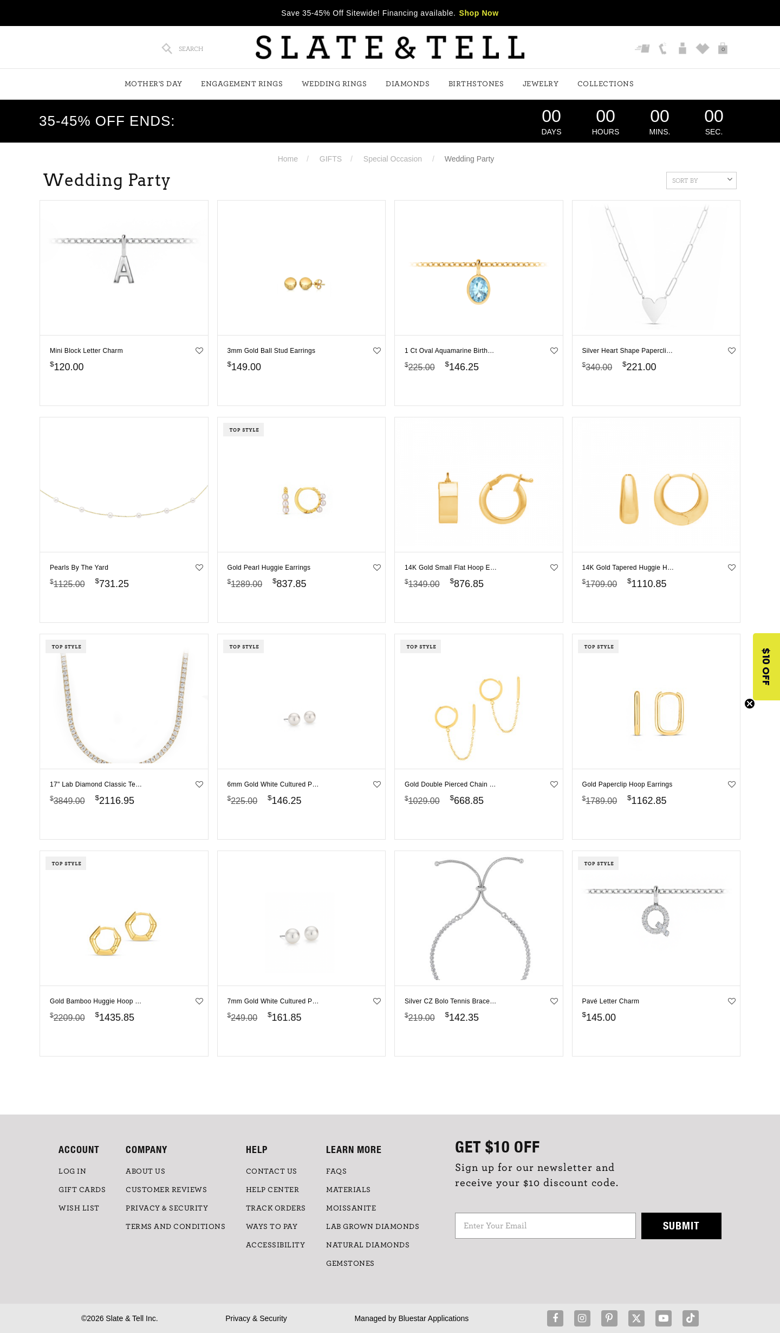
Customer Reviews (166, 1190)
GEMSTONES (350, 1263)
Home (288, 158)
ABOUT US (145, 1171)
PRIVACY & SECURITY (167, 1208)
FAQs (336, 1171)
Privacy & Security (256, 1318)
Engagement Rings (242, 84)
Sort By (702, 179)
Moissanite (351, 1208)
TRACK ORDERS (276, 1208)
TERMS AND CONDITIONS (175, 1227)
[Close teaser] (749, 703)
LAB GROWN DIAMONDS (372, 1227)
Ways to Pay (272, 1227)
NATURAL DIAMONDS (368, 1245)
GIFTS (331, 158)
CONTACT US (271, 1171)
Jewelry (541, 84)
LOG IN (72, 1171)
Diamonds (408, 84)
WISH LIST (79, 1208)
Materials (348, 1190)
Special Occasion (392, 158)
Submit (681, 1225)
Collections (605, 84)
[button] (766, 666)
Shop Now (479, 13)
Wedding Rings (334, 84)
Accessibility (276, 1245)
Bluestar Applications (433, 1318)
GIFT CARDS (82, 1190)
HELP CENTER (273, 1190)
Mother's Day (154, 84)
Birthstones (476, 84)
